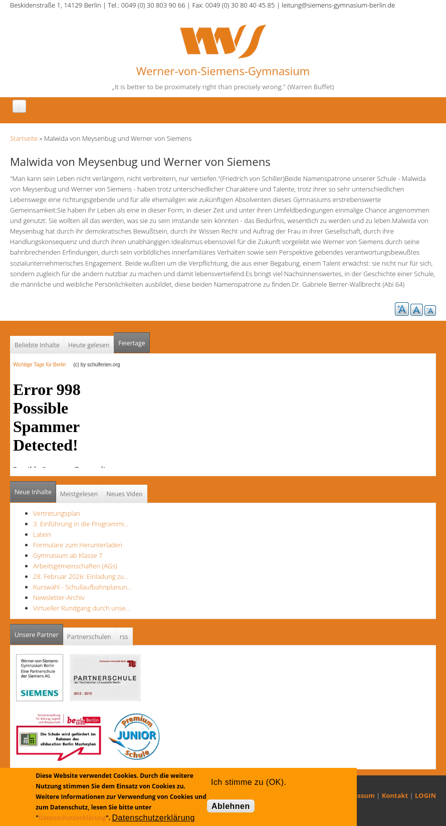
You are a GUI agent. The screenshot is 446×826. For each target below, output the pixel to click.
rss (124, 637)
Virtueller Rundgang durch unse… (81, 607)
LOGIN (425, 795)
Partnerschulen (89, 637)
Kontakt (395, 795)
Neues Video (124, 494)
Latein (42, 534)
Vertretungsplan (56, 513)
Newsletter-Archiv (59, 597)
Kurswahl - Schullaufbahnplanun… (82, 586)
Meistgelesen (79, 494)
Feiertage (131, 343)
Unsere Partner (39, 632)
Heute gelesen (88, 345)
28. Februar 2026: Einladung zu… (81, 576)
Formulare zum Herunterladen (77, 544)
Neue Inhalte (33, 492)
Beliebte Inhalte (37, 345)
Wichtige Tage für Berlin (42, 364)
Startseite (24, 138)
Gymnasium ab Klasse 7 (67, 555)
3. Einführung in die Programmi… (81, 523)
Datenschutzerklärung (72, 817)
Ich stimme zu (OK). (248, 782)
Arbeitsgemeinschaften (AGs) (75, 565)
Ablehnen (230, 806)
